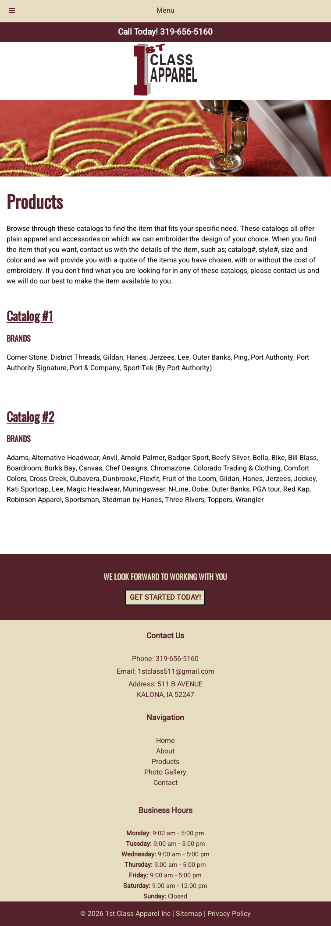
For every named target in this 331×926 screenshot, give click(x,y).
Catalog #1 (30, 316)
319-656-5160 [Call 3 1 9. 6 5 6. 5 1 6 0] (177, 659)
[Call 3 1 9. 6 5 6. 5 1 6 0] (186, 32)
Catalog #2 (30, 416)
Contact (165, 783)
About (165, 751)
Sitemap (189, 913)
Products (165, 761)
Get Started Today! (165, 597)
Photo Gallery (165, 772)
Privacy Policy (229, 913)
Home (165, 740)
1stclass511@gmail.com (176, 671)
